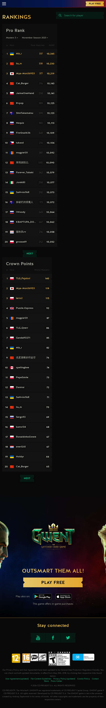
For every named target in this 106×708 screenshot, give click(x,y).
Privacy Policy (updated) (64, 679)
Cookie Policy (83, 679)
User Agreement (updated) (17, 679)
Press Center (56, 681)
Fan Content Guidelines (41, 679)
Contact (95, 679)
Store (46, 681)
